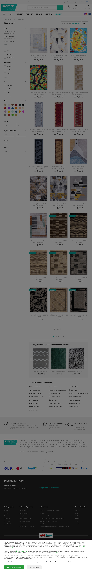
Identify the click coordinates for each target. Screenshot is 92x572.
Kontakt (81, 2)
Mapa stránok (44, 516)
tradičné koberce (9, 34)
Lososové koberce (55, 397)
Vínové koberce (34, 390)
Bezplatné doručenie (18, 423)
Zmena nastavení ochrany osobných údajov (54, 527)
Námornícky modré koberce (78, 393)
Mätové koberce (74, 400)
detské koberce (9, 41)
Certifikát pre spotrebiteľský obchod (52, 519)
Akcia (76, 521)
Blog (74, 2)
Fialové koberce (54, 393)
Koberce (10, 14)
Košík (89, 9)
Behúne (39, 14)
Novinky (58, 14)
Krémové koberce (75, 397)
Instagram (85, 14)
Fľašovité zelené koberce (57, 390)
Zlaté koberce (34, 410)
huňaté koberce (9, 36)
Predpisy (22, 516)
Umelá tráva (8, 524)
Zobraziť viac (58, 329)
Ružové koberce (74, 403)
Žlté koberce (53, 400)
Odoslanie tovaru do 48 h (79, 424)
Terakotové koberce (56, 407)
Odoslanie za (8, 2)
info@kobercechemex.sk (49, 488)
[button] (76, 23)
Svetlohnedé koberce (36, 397)
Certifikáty (43, 524)
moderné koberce (10, 31)
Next (86, 359)
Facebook (89, 14)
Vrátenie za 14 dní (56, 423)
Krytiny (20, 14)
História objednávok (81, 516)
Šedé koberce (34, 407)
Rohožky (29, 14)
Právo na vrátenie (25, 2)
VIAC (5, 44)
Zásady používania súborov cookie (51, 510)
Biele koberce (53, 387)
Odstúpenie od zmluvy (26, 527)
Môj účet (68, 9)
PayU (77, 464)
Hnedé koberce (74, 387)
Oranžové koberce (55, 403)
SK (90, 2)
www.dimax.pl (83, 567)
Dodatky (48, 14)
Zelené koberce (74, 407)
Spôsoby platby (24, 521)
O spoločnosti (66, 2)
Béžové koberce (34, 387)
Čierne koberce (74, 390)
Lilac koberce (33, 400)
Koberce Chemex (9, 7)
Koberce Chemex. (21, 567)
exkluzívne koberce (10, 39)
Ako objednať (23, 510)
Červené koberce (35, 393)
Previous (31, 359)
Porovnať (83, 9)
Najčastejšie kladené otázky (49, 521)
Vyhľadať (60, 7)
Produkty (77, 519)
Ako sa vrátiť (23, 513)
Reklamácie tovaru (25, 519)
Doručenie (22, 524)
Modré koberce (34, 403)
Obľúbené (76, 9)
